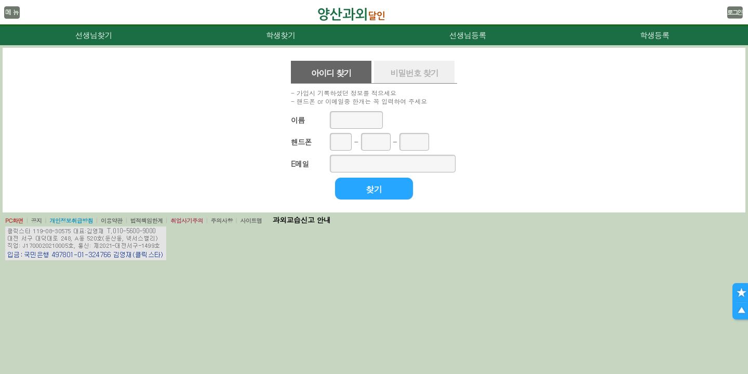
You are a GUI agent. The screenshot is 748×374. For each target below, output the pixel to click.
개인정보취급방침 (71, 220)
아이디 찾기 (331, 73)
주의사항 (222, 220)
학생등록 (655, 35)
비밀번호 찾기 (414, 73)
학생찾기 (281, 35)
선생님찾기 (93, 35)
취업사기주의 (186, 220)
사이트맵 (251, 220)
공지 (36, 220)
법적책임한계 (146, 220)
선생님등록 (467, 35)
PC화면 (14, 220)
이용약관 (112, 220)
